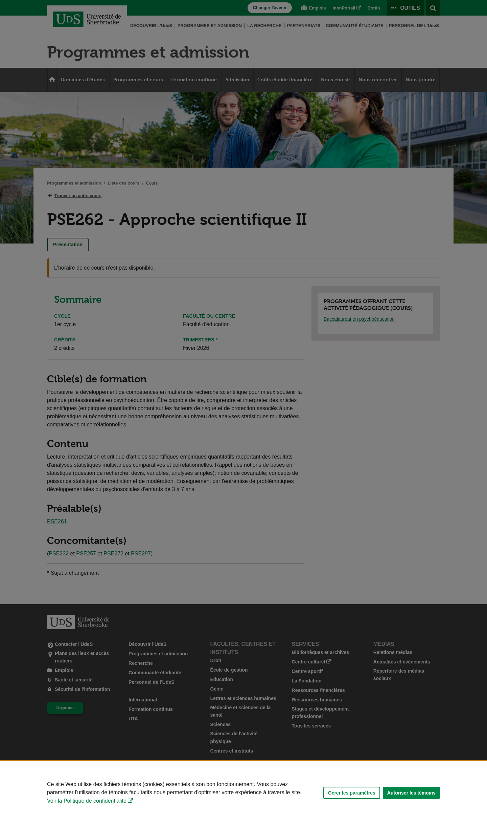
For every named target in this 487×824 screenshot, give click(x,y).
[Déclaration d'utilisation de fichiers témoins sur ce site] (243, 792)
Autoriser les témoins (411, 793)
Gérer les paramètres (351, 793)
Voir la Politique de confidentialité (86, 801)
